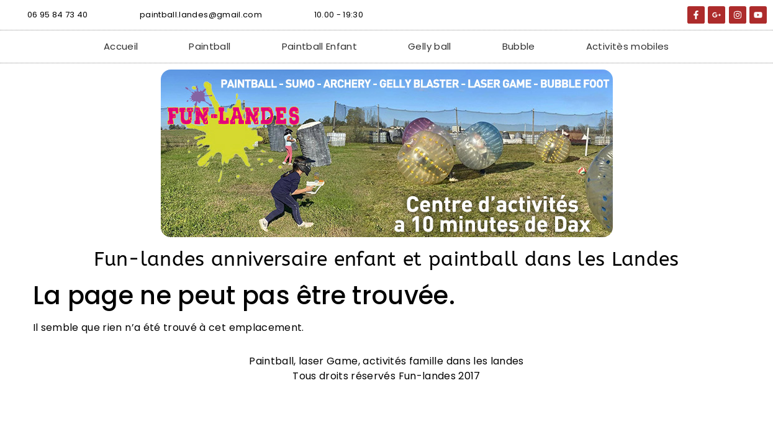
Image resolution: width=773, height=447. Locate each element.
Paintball (209, 46)
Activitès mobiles (627, 46)
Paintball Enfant (320, 46)
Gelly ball (429, 46)
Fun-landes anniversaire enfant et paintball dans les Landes (386, 259)
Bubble (518, 46)
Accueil (121, 46)
